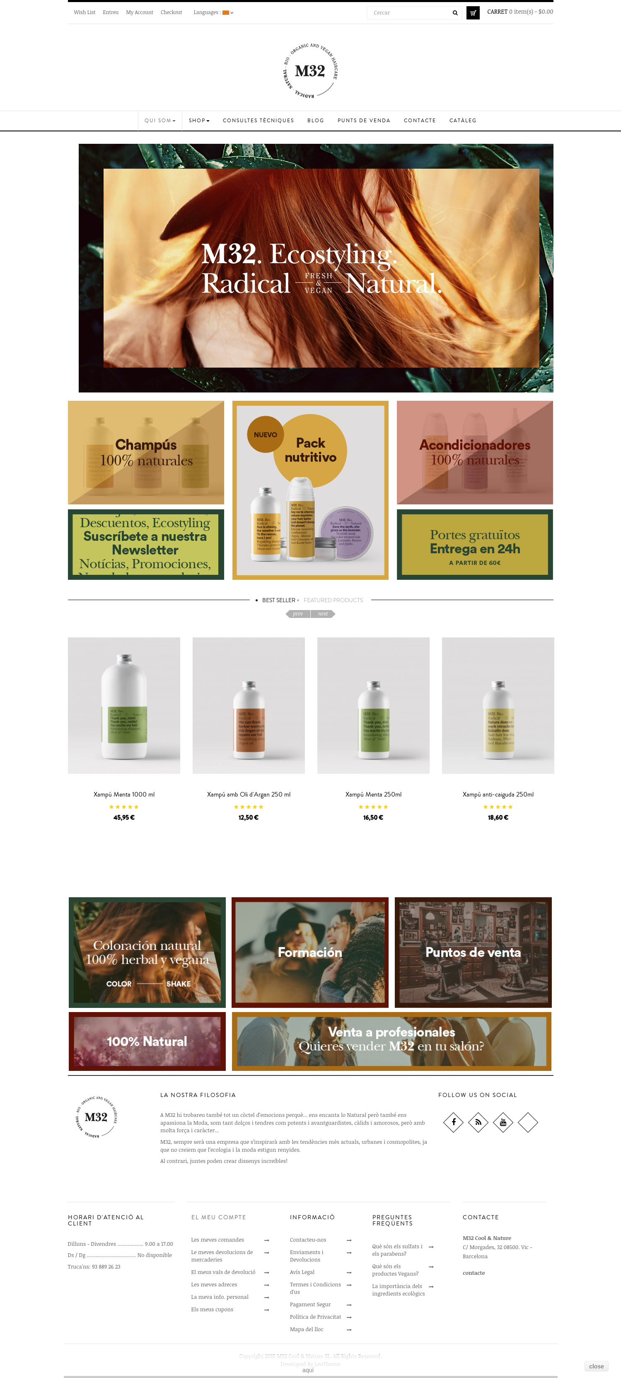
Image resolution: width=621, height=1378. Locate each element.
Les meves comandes (217, 1239)
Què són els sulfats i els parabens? (397, 1249)
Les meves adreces (214, 1284)
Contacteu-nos (308, 1239)
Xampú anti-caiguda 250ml (498, 794)
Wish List (85, 12)
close (596, 1366)
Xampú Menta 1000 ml (124, 794)
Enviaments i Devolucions (307, 1255)
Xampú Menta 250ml (373, 794)
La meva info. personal (220, 1297)
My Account (139, 12)
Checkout (171, 12)
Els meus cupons (212, 1309)
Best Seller (278, 600)
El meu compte (218, 1217)
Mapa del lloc (307, 1329)
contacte (474, 1272)
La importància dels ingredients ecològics (398, 1289)
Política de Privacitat (315, 1316)
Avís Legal (302, 1272)
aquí (308, 1370)
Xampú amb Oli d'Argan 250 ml (248, 794)
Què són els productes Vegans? (395, 1269)
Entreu (111, 12)
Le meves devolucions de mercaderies (222, 1255)
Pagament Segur (310, 1304)
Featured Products (333, 600)
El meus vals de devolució (223, 1272)
